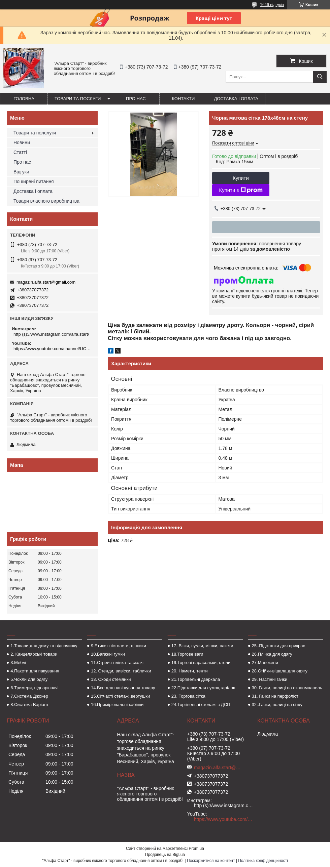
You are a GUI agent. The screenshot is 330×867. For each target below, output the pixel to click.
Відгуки (21, 171)
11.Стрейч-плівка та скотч (117, 662)
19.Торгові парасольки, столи (201, 662)
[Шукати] (320, 77)
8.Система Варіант (29, 704)
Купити (241, 178)
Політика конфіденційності (263, 860)
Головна (23, 98)
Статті (20, 152)
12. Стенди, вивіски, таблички (121, 670)
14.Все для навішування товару (123, 687)
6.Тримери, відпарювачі (34, 687)
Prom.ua (196, 848)
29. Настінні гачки (270, 679)
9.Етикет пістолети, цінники (118, 645)
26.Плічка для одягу (272, 654)
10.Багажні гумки (108, 654)
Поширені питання (33, 181)
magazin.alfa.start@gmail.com (45, 282)
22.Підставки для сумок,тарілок (203, 687)
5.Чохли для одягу (28, 679)
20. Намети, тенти (189, 670)
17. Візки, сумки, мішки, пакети (202, 645)
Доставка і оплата (236, 98)
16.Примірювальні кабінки (117, 704)
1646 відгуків (272, 4)
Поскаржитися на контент (211, 860)
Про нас (136, 98)
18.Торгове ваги (187, 654)
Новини (21, 142)
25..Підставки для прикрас (278, 645)
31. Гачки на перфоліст (275, 696)
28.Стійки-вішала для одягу (279, 670)
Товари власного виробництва (46, 201)
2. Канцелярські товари (33, 654)
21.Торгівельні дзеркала (195, 679)
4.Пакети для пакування (34, 670)
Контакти (183, 98)
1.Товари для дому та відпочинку (43, 645)
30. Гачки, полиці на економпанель (287, 687)
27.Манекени (265, 662)
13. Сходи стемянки (111, 679)
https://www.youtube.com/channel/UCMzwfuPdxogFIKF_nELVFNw (53, 348)
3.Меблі (18, 662)
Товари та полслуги (34, 132)
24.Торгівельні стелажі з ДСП (200, 704)
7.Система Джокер (29, 696)
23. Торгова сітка (188, 696)
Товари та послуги (78, 98)
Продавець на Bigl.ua (165, 854)
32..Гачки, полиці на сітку (277, 704)
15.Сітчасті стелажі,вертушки (120, 696)
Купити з (240, 190)
